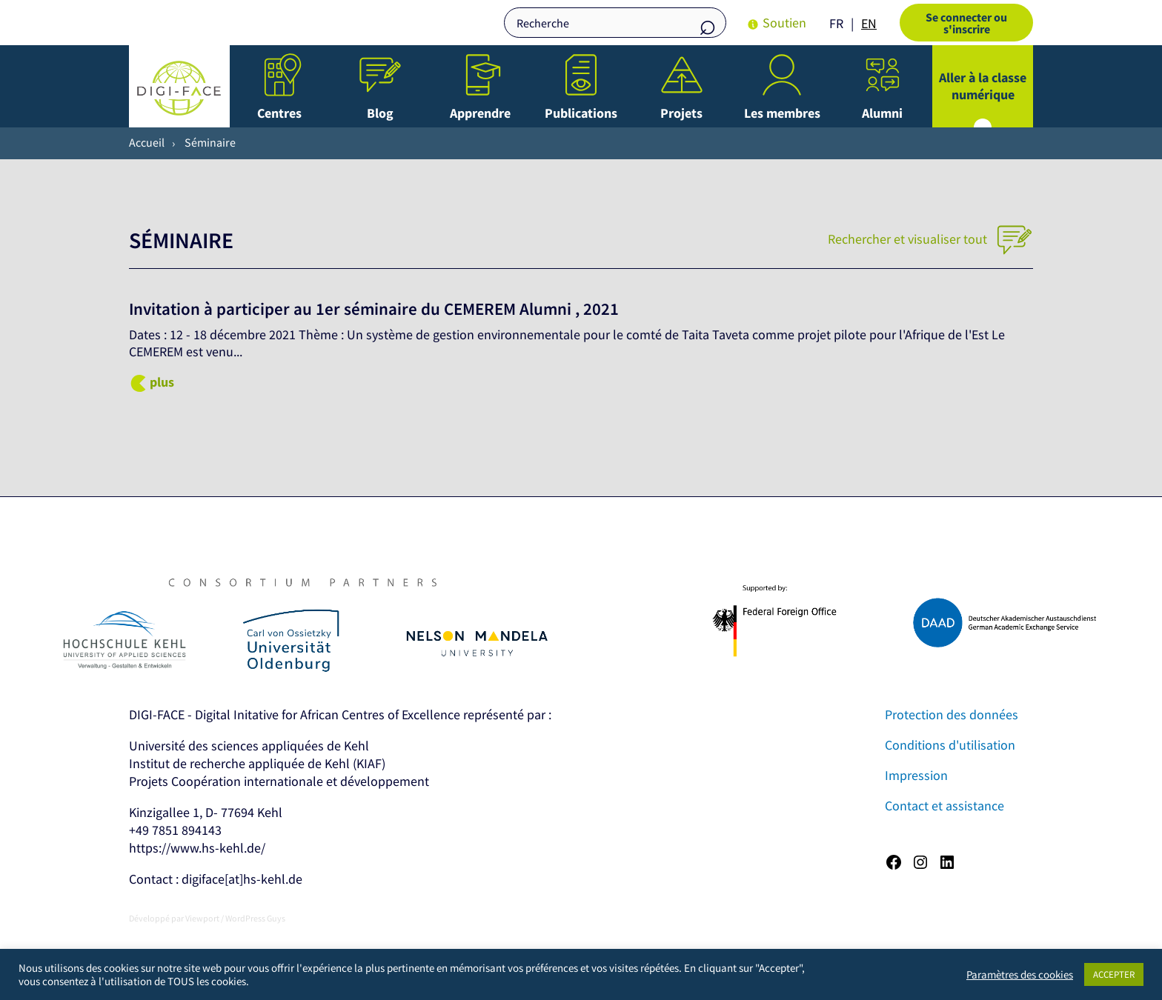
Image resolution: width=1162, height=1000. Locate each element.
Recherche (708, 24)
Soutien (784, 22)
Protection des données (951, 714)
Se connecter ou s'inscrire (966, 23)
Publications (581, 112)
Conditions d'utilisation (950, 744)
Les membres (782, 112)
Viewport (202, 918)
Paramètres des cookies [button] (1019, 974)
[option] (869, 23)
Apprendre (480, 112)
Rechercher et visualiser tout (930, 238)
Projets (681, 112)
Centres (279, 112)
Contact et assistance (944, 805)
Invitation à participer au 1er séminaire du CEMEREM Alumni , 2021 (374, 309)
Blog (380, 112)
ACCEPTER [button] (1114, 974)
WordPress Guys (255, 918)
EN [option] (869, 23)
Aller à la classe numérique (982, 86)
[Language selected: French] (856, 22)
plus (162, 381)
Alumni (882, 112)
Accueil (147, 142)
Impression (916, 775)
